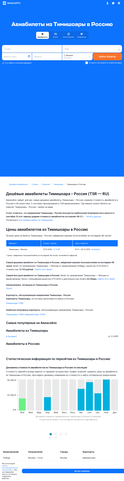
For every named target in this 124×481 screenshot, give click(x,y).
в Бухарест (11, 336)
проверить (95, 249)
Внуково (86, 462)
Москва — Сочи (35, 458)
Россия (6, 462)
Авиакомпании (11, 452)
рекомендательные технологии (34, 478)
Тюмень (63, 471)
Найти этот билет (43, 269)
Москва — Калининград (39, 462)
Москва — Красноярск (38, 466)
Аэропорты (88, 452)
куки (17, 478)
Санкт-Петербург (68, 466)
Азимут (6, 466)
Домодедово (88, 471)
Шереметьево (88, 458)
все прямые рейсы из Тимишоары (36, 220)
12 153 (56, 249)
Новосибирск (66, 462)
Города (64, 452)
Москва (63, 458)
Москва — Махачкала (38, 471)
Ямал (5, 471)
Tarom (9, 288)
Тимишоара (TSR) (14, 303)
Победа (6, 458)
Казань (85, 466)
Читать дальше (93, 216)
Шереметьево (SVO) (35, 314)
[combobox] (32, 49)
